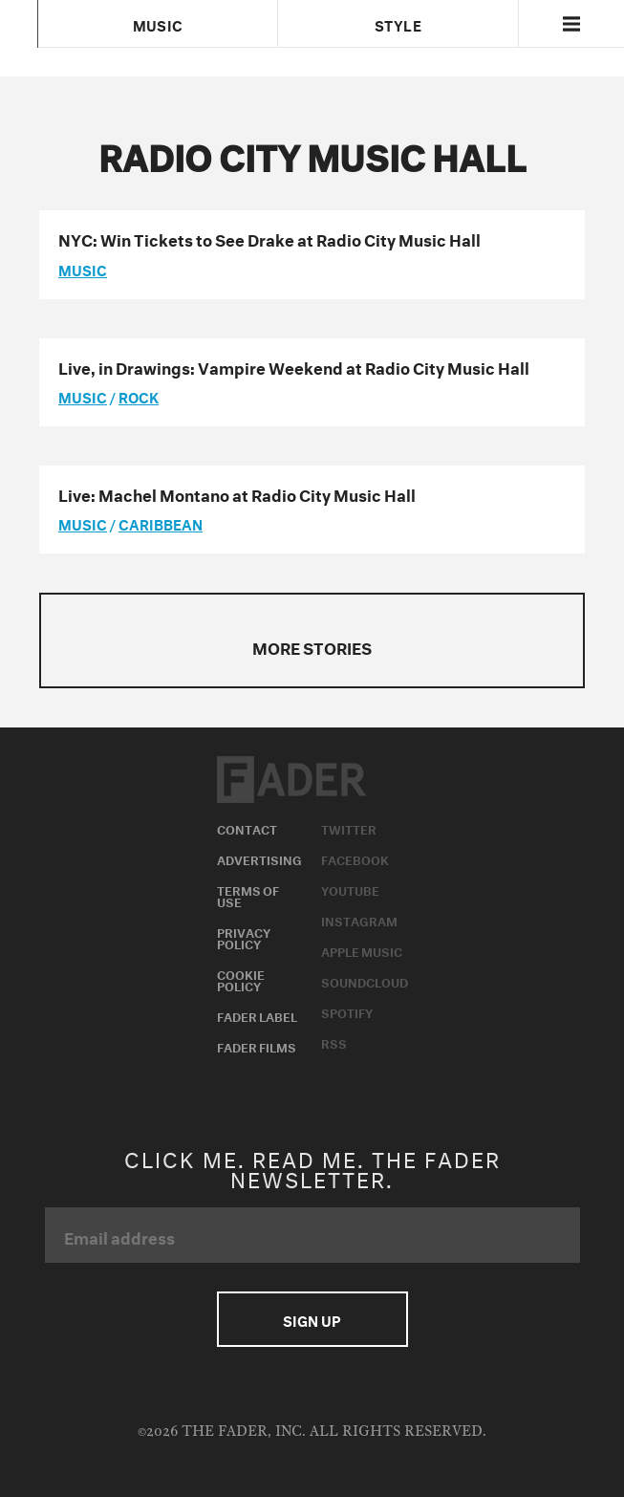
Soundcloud (364, 980)
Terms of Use (248, 894)
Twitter (349, 827)
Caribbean (160, 522)
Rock (138, 395)
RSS (334, 1042)
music (82, 268)
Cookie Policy (241, 979)
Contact (247, 827)
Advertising (259, 858)
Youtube (350, 889)
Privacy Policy (243, 937)
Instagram (359, 919)
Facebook (355, 858)
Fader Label (257, 1015)
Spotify (347, 1011)
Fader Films (256, 1045)
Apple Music (361, 950)
